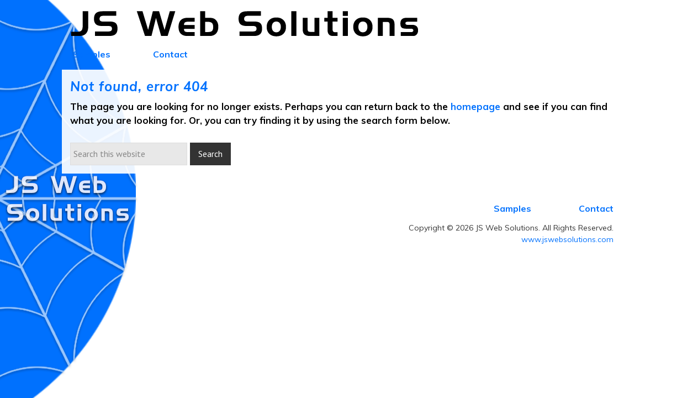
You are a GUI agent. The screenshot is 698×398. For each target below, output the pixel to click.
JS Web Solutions (251, 24)
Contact (596, 208)
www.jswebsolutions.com (567, 239)
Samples (512, 208)
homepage (475, 106)
